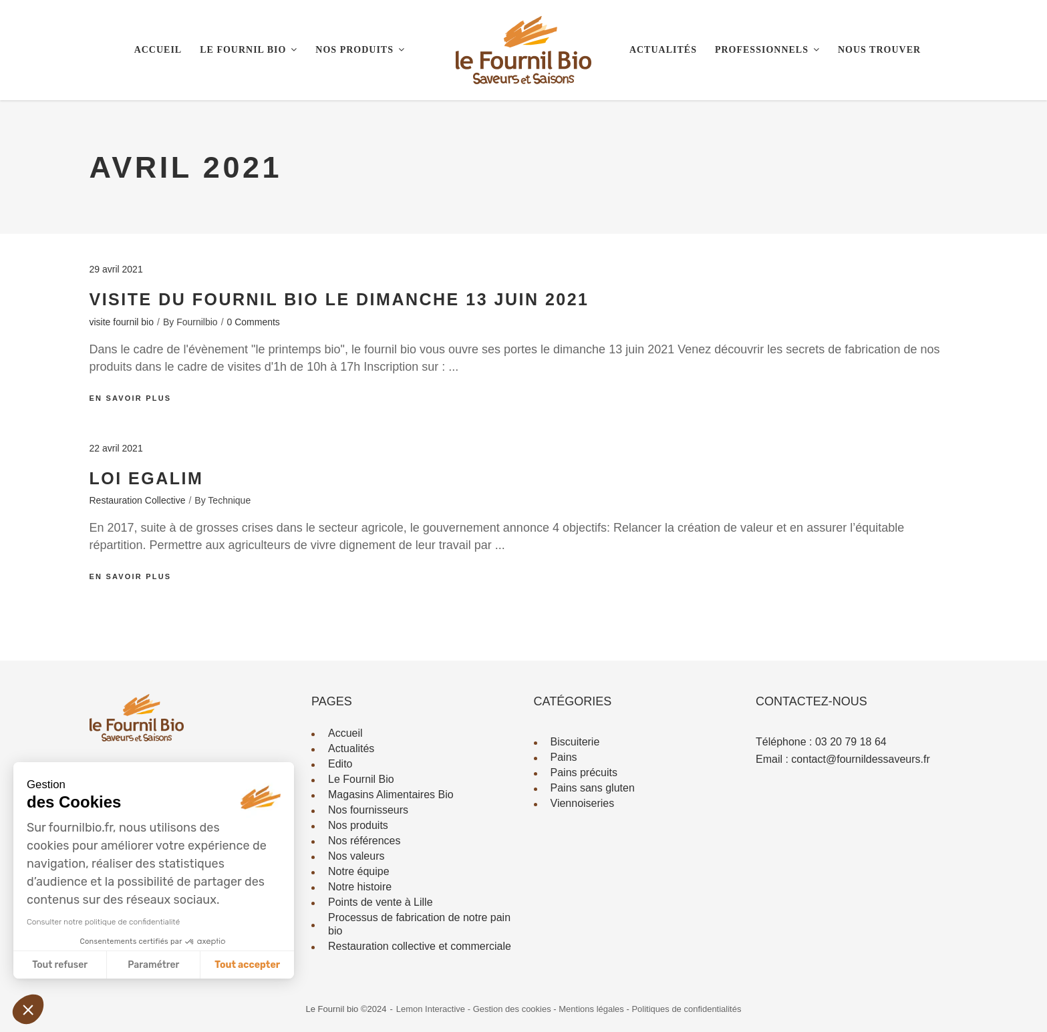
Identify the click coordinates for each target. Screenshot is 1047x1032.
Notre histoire (360, 886)
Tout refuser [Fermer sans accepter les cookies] (60, 965)
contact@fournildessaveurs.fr (860, 759)
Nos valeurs (356, 856)
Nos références (364, 840)
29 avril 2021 (116, 269)
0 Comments (253, 322)
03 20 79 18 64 (851, 741)
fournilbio (196, 322)
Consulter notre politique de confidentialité (103, 921)
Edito (340, 763)
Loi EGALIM (147, 478)
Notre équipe (359, 871)
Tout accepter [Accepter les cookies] (247, 965)
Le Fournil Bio (361, 779)
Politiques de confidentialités (686, 1009)
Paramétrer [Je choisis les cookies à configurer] (153, 965)
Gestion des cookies (513, 1009)
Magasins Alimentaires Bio (391, 794)
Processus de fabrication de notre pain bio (419, 924)
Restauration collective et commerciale (419, 946)
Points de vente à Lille (380, 902)
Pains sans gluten (593, 788)
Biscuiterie (575, 741)
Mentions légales (592, 1009)
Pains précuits (584, 772)
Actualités (351, 748)
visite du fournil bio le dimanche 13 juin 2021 (339, 299)
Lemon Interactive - (434, 1009)
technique (229, 500)
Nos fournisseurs (368, 810)
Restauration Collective (138, 500)
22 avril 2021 (116, 448)
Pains (564, 757)
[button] (28, 1009)
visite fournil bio (122, 322)
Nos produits (358, 825)
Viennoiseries (583, 803)
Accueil (345, 733)
